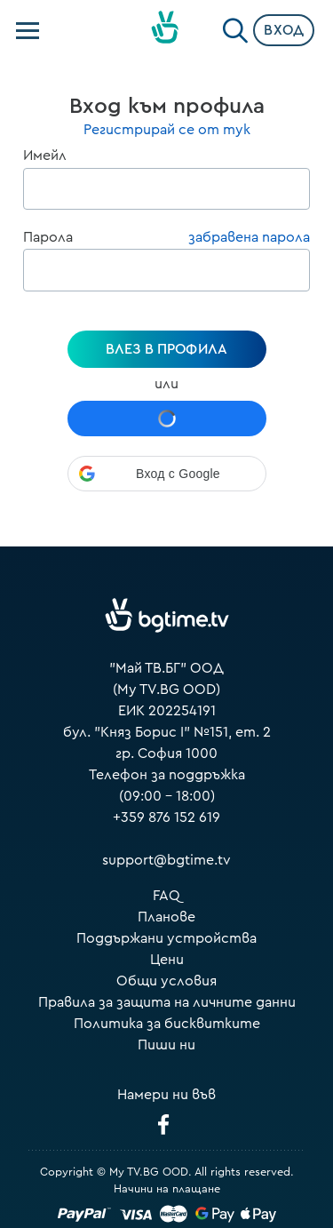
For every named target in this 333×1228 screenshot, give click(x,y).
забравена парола (249, 237)
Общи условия (166, 981)
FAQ (166, 896)
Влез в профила (166, 349)
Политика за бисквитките (167, 1024)
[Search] (235, 27)
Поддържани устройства (166, 938)
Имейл (45, 155)
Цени (167, 960)
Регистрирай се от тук (166, 130)
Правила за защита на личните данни (167, 1002)
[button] (166, 473)
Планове (166, 917)
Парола (48, 237)
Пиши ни (166, 1045)
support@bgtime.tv (166, 860)
